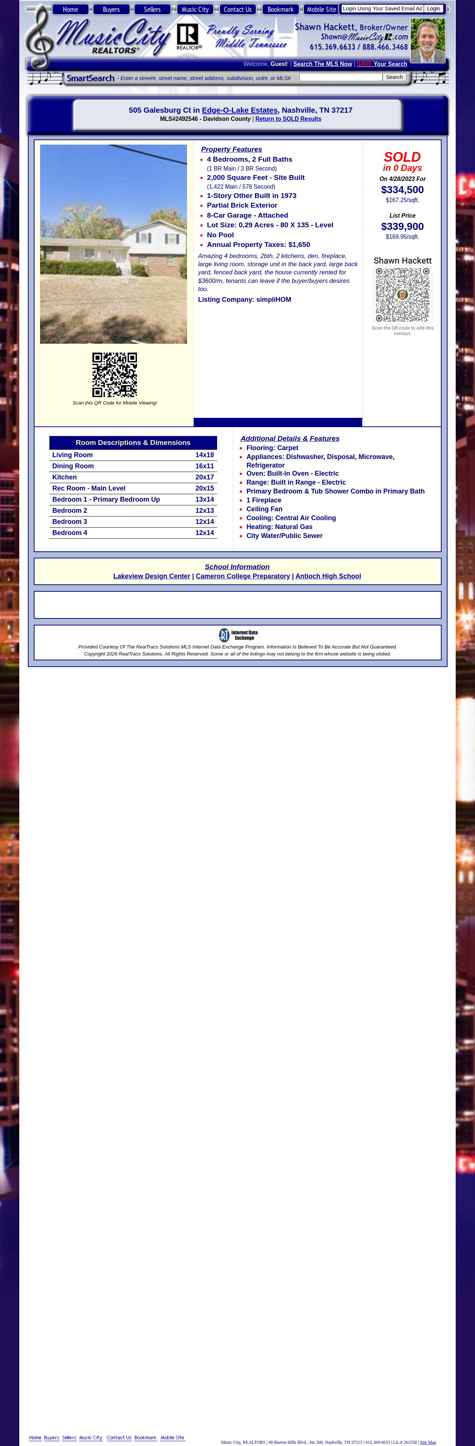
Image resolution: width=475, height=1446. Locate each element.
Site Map (428, 1442)
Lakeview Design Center (152, 576)
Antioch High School (328, 576)
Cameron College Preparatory (243, 576)
